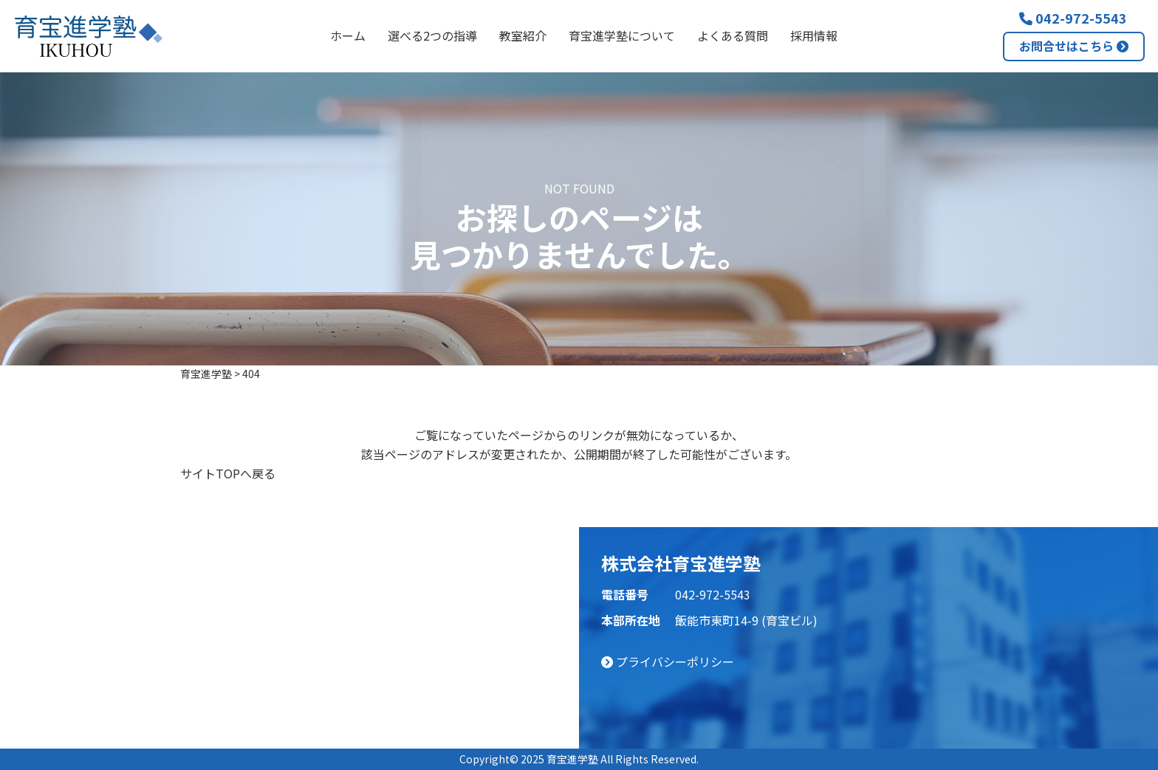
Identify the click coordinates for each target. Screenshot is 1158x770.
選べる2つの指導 (432, 35)
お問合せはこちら (1073, 46)
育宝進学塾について (622, 35)
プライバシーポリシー (667, 661)
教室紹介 (523, 35)
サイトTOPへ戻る (227, 473)
